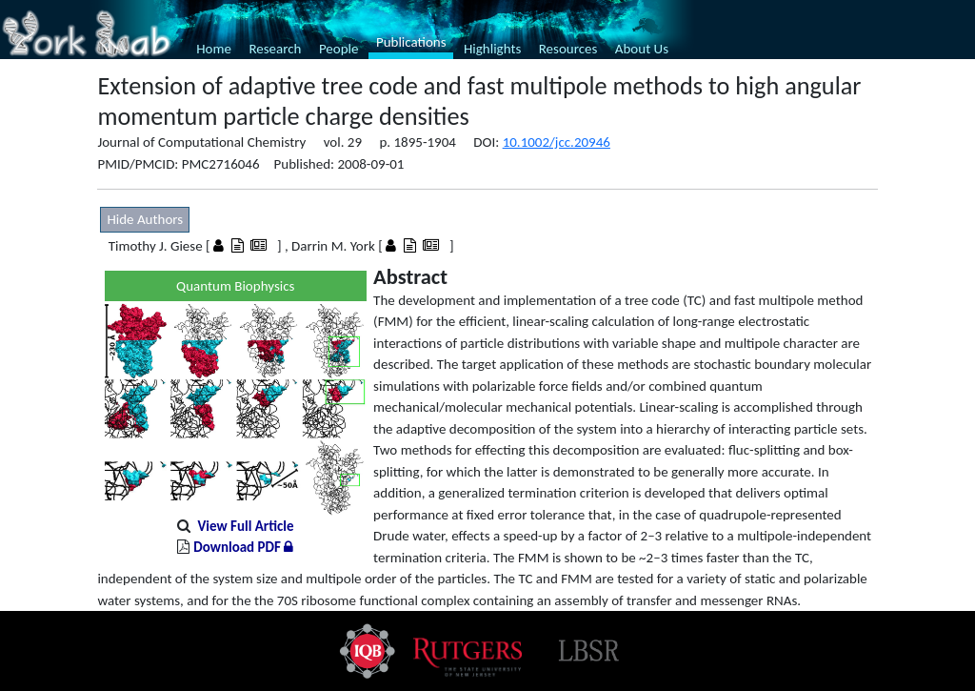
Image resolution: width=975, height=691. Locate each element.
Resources (568, 48)
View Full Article (245, 526)
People (339, 48)
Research (275, 48)
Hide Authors (145, 219)
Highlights (492, 48)
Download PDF (243, 547)
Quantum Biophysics (235, 286)
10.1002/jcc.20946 (556, 142)
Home (213, 48)
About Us (641, 48)
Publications (411, 42)
